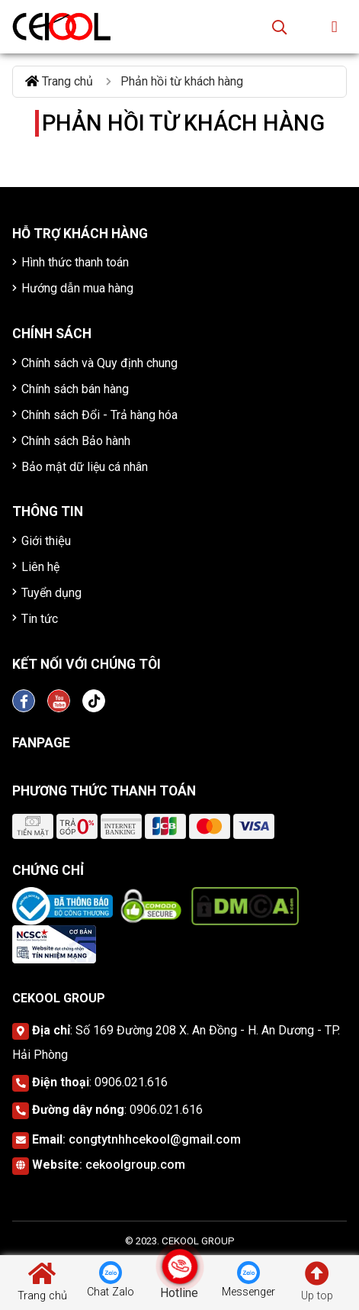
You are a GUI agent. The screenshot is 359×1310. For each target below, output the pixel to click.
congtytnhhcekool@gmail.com (155, 1139)
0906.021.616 (131, 1082)
